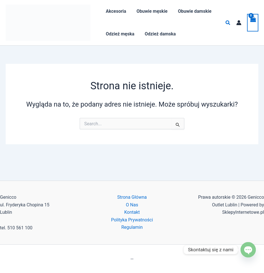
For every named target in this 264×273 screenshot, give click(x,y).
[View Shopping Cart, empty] (252, 22)
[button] (228, 22)
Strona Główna (132, 197)
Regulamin (132, 227)
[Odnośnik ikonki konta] (238, 22)
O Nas (132, 205)
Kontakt (132, 212)
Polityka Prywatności (132, 220)
